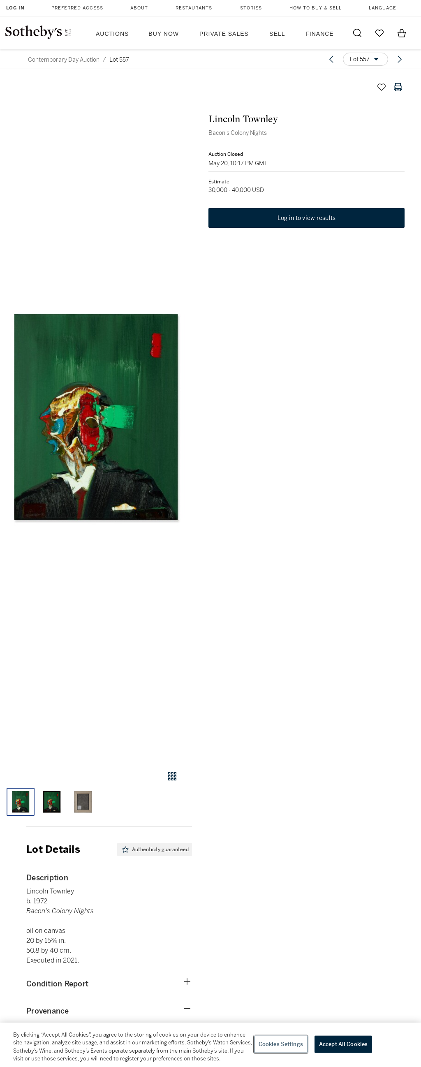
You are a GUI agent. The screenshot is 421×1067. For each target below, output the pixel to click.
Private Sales (224, 33)
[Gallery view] (172, 776)
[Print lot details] (398, 87)
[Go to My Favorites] (379, 33)
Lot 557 (119, 59)
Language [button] (382, 8)
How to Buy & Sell (315, 8)
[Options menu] (365, 59)
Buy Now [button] (163, 33)
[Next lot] (399, 59)
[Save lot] (381, 87)
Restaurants (194, 8)
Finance (319, 33)
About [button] (139, 8)
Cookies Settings (281, 1044)
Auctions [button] (112, 33)
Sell (277, 33)
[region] (210, 1045)
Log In (15, 8)
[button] (96, 417)
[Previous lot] (331, 59)
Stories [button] (251, 8)
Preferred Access (77, 8)
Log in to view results (307, 218)
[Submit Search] (357, 33)
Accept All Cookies (343, 1044)
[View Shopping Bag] (402, 33)
